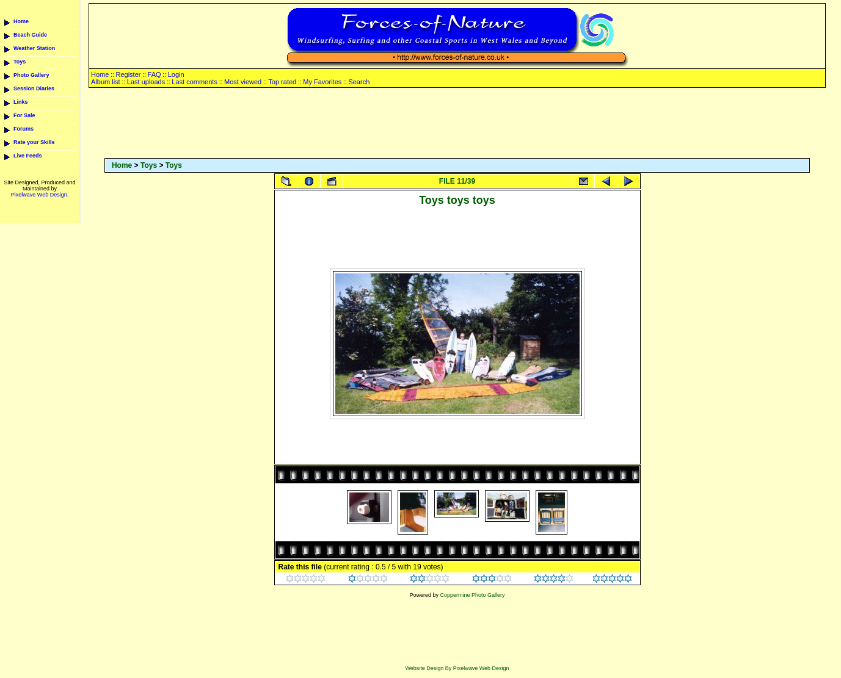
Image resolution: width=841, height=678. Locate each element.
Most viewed (242, 81)
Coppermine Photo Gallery (472, 595)
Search (359, 81)
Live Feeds (27, 156)
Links (20, 102)
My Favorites (322, 81)
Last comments (194, 81)
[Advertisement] (457, 123)
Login (176, 74)
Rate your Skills (34, 142)
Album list (105, 81)
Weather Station (34, 48)
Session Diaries (33, 88)
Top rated (282, 81)
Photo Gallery (31, 75)
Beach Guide (30, 35)
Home (21, 21)
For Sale (24, 115)
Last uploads (146, 81)
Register (127, 74)
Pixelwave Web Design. (39, 195)
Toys (19, 62)
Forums (23, 129)
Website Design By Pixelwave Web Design (457, 668)
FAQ (154, 74)
